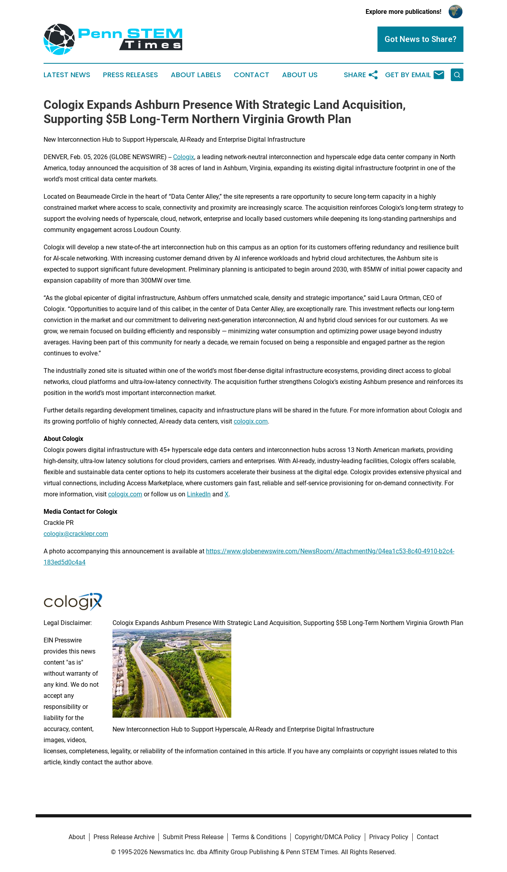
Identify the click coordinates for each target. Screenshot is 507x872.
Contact (251, 74)
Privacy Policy (388, 837)
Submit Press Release (193, 837)
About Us (300, 74)
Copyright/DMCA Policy (328, 837)
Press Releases (130, 74)
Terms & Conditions (259, 837)
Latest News (67, 74)
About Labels (196, 74)
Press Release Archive (123, 837)
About (77, 837)
